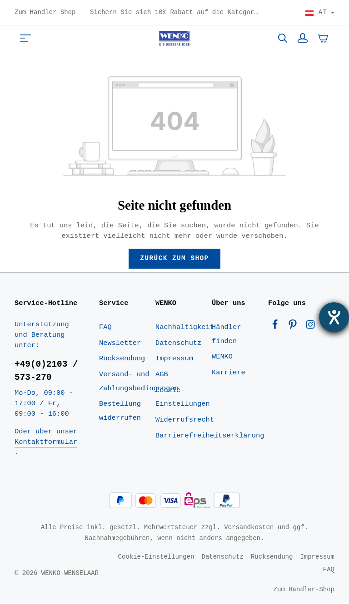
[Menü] (25, 38)
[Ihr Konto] (303, 38)
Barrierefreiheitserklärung (209, 436)
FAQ (105, 327)
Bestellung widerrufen (120, 411)
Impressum (174, 359)
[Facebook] (277, 327)
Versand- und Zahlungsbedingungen (139, 381)
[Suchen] (283, 38)
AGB (161, 374)
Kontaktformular (46, 442)
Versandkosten (249, 528)
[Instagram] (310, 327)
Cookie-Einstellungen (182, 397)
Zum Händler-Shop (45, 13)
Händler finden (226, 334)
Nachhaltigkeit (184, 327)
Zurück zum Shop (174, 258)
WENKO (222, 357)
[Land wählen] (319, 13)
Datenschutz (178, 343)
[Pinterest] (295, 327)
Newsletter (120, 343)
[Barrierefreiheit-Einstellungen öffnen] (334, 317)
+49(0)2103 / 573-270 (46, 371)
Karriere (228, 373)
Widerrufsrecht (184, 420)
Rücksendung (122, 359)
